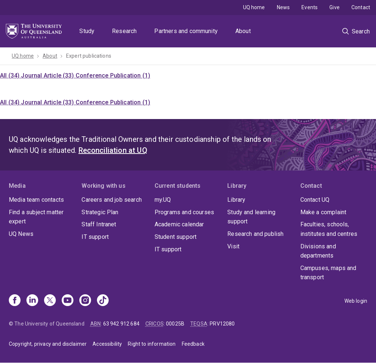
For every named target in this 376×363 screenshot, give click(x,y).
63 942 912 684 (121, 324)
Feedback (193, 344)
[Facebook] (15, 301)
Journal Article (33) (48, 75)
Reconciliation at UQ (113, 150)
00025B (175, 324)
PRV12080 (222, 324)
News (283, 7)
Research (124, 31)
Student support (175, 236)
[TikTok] (103, 301)
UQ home (254, 7)
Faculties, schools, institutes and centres (329, 229)
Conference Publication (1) (113, 75)
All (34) (10, 75)
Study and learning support (251, 217)
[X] (50, 301)
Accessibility (107, 344)
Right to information (152, 344)
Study (86, 31)
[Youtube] (67, 301)
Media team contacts (36, 199)
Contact (360, 7)
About (243, 31)
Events (309, 7)
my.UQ (163, 199)
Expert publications (88, 56)
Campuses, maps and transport (328, 273)
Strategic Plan (100, 212)
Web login (355, 301)
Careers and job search (112, 199)
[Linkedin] (32, 301)
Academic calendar (179, 224)
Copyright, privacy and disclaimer (48, 344)
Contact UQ (315, 199)
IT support (95, 236)
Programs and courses (184, 212)
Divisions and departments (318, 251)
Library (236, 199)
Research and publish (255, 233)
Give (334, 7)
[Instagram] (85, 301)
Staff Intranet (99, 224)
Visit (233, 246)
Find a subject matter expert (36, 217)
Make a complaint (323, 212)
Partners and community (186, 31)
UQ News (21, 233)
